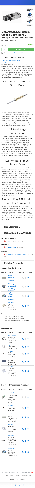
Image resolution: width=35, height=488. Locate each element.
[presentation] (17, 244)
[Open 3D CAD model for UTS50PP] (30, 15)
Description (11, 272)
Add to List (18, 53)
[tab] (17, 143)
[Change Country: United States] (32, 472)
